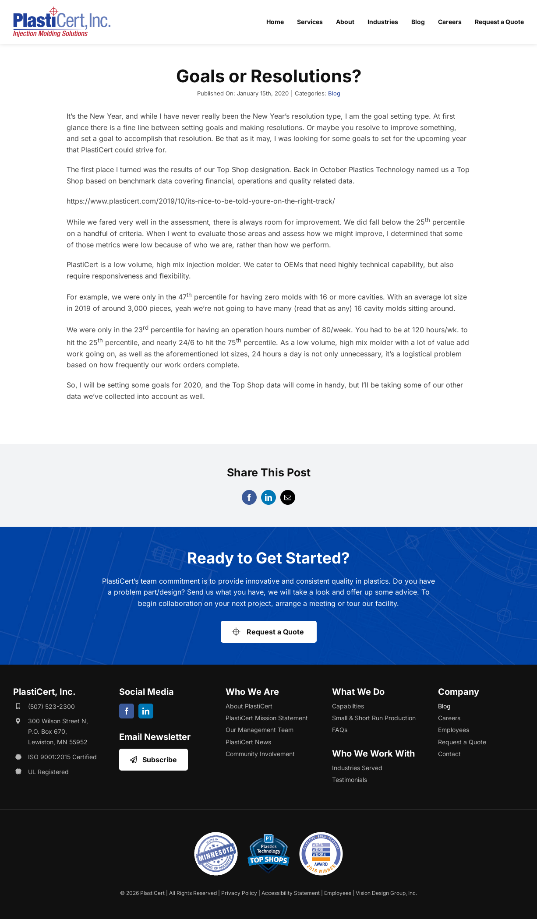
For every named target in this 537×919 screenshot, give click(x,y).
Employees (337, 893)
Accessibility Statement (290, 893)
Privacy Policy (239, 893)
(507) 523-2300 (51, 706)
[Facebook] (249, 497)
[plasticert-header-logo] (61, 10)
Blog (334, 93)
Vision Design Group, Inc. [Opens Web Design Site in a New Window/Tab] (386, 893)
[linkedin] (145, 711)
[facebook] (126, 711)
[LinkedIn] (268, 497)
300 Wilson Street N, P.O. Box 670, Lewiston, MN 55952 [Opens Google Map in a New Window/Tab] (58, 731)
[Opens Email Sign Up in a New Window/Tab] (153, 760)
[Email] (287, 497)
